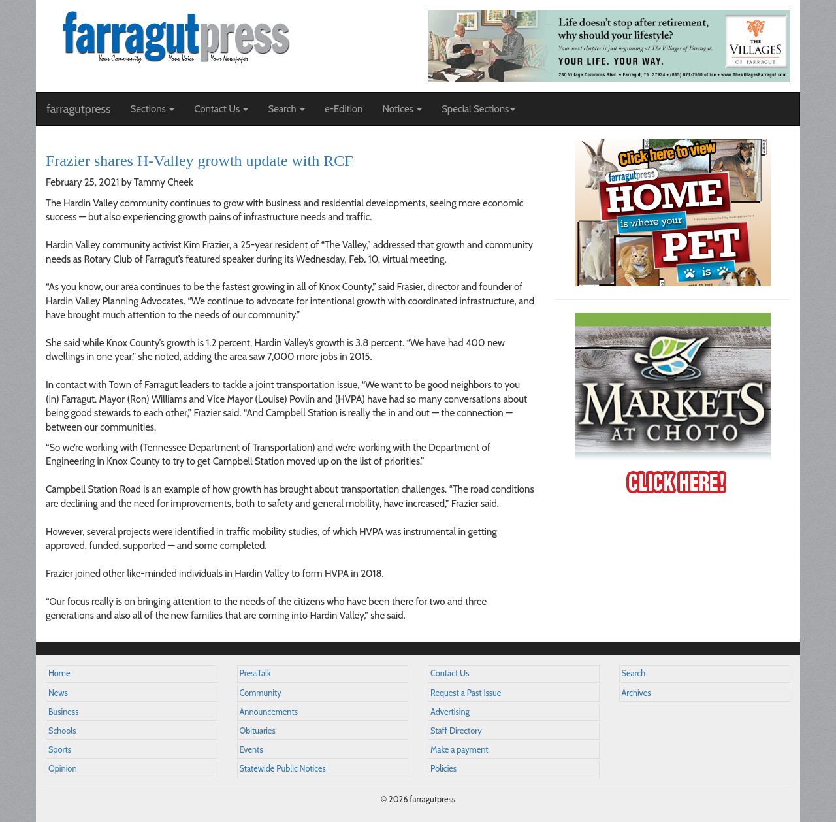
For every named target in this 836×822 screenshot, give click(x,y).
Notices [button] (402, 109)
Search (634, 673)
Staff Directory (456, 731)
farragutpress (78, 109)
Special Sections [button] (478, 109)
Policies (443, 769)
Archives (636, 693)
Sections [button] (152, 109)
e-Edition (344, 109)
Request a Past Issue (465, 693)
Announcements (269, 712)
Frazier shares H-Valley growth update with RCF (199, 160)
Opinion (62, 769)
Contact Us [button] (221, 109)
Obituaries (258, 731)
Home (59, 673)
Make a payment (459, 750)
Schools (62, 731)
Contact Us (449, 673)
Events (251, 750)
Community (260, 693)
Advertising (450, 712)
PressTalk (255, 673)
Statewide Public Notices (283, 769)
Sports (59, 750)
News (58, 693)
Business (63, 712)
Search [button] (286, 109)
